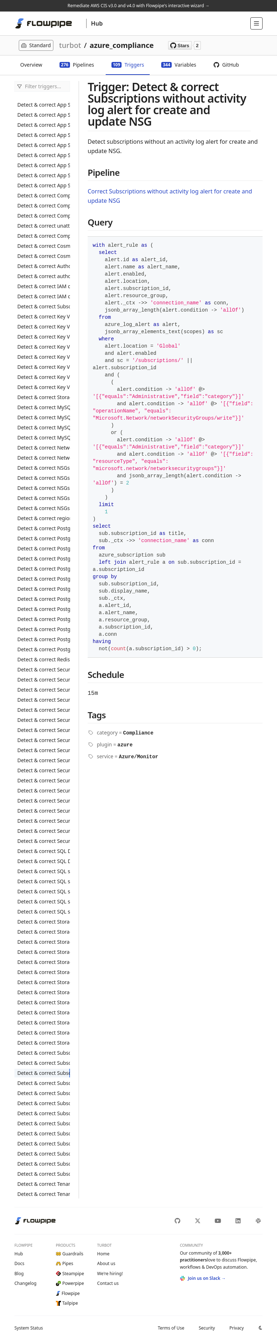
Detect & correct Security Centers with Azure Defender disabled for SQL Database (43, 790)
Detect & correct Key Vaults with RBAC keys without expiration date (43, 377)
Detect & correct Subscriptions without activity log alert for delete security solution (43, 1133)
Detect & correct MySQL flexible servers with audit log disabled (43, 407)
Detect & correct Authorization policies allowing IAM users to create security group (43, 266)
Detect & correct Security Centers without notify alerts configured (43, 841)
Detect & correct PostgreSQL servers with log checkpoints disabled (43, 598)
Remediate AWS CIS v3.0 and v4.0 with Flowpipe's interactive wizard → (138, 6)
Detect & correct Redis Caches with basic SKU (43, 659)
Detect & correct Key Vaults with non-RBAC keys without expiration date (43, 356)
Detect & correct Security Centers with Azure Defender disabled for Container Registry (43, 719)
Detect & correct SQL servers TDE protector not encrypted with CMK (43, 871)
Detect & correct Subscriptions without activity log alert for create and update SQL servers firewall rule (43, 1093)
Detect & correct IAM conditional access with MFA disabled (43, 286)
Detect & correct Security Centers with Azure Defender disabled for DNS (43, 740)
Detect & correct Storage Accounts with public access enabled (43, 992)
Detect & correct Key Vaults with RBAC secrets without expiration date (43, 387)
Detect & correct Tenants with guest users (43, 1183)
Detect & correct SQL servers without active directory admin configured (43, 911)
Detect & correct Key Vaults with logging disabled (43, 316)
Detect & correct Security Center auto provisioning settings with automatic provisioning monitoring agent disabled (43, 689)
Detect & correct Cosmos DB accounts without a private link (43, 256)
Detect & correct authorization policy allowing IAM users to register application (43, 276)
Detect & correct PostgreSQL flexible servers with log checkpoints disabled (43, 548)
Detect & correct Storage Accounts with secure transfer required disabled (43, 1012)
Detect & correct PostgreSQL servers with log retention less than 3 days (43, 639)
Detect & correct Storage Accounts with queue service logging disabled (43, 1002)
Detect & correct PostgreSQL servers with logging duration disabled (43, 629)
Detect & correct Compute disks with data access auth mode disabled (43, 205)
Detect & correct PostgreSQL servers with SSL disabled (43, 649)
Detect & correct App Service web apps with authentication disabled (43, 114)
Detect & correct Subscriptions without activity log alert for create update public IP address (43, 1153)
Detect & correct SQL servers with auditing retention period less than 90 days (43, 891)
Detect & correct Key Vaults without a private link (43, 346)
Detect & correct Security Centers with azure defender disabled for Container (43, 709)
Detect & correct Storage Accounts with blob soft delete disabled (43, 941)
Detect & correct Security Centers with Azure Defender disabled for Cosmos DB (43, 730)
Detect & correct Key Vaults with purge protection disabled (43, 326)
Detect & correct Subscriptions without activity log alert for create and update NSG (43, 1072)
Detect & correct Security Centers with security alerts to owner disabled (43, 820)
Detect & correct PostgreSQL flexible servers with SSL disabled (43, 558)
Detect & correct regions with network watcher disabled (43, 518)
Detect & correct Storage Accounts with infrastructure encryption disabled (43, 972)
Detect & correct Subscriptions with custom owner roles (43, 306)
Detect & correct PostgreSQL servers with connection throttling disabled (43, 578)
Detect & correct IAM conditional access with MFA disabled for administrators (43, 296)
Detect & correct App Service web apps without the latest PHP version (43, 165)
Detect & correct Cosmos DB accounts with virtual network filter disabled (43, 245)
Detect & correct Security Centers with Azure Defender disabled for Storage (43, 810)
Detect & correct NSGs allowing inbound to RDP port (43, 477)
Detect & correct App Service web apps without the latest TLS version (43, 185)
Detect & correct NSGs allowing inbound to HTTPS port (43, 467)
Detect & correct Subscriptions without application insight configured (43, 1163)
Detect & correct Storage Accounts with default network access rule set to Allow (43, 951)
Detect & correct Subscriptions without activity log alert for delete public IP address (43, 1123)
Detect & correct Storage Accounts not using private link (43, 1042)
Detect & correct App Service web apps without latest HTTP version (43, 155)
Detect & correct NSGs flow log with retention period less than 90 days (43, 508)
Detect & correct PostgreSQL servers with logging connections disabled (43, 609)
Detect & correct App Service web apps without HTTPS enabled (43, 145)
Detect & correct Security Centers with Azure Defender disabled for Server (43, 780)
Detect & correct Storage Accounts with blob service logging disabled (43, 931)
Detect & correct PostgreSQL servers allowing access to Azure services (43, 568)
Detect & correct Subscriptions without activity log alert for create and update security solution (43, 1083)
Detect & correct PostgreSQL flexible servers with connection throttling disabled (43, 538)
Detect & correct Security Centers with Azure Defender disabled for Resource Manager (43, 770)
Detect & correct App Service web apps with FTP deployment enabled (43, 124)
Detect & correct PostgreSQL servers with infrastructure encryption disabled (43, 588)
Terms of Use (171, 1328)
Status (28, 1328)
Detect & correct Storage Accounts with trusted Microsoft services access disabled (43, 1032)
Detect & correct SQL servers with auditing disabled (43, 881)
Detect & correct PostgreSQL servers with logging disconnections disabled (43, 619)
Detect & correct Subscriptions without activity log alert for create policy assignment (43, 1062)
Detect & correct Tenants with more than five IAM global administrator (43, 1194)
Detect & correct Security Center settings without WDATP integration (43, 679)
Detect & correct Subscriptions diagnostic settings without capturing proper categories (43, 1052)
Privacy (236, 1328)
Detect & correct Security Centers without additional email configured (43, 830)
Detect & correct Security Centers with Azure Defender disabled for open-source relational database (43, 760)
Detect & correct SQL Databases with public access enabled (43, 851)
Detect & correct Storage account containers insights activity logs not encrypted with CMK (43, 397)
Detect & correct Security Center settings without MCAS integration (43, 669)
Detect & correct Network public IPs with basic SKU (43, 457)
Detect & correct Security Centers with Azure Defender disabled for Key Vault (43, 750)
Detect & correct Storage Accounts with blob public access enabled (43, 921)
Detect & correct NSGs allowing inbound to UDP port (43, 498)
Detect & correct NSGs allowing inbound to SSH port (43, 487)
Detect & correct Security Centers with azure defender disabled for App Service (43, 699)
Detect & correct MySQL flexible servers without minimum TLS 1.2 (43, 437)
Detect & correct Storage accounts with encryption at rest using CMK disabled (43, 962)
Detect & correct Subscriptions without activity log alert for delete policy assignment (43, 1113)
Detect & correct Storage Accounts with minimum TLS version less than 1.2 (43, 982)
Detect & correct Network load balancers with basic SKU (43, 447)
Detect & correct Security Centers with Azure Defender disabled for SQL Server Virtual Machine (43, 800)
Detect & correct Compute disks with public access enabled (43, 215)
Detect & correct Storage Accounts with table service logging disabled (43, 1022)
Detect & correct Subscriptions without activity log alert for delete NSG (43, 1103)
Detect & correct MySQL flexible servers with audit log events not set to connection (43, 417)
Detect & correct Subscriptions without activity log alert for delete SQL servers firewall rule (43, 1143)
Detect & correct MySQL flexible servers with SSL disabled (43, 427)
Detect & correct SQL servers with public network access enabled (43, 901)
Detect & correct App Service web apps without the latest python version (43, 175)
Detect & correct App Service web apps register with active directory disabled (43, 104)
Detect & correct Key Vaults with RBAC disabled (43, 336)
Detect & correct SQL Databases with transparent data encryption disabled (43, 861)
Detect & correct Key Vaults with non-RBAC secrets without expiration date (43, 366)
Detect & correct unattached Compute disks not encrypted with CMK (43, 225)
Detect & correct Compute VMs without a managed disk (43, 235)
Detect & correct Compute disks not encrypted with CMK (43, 195)
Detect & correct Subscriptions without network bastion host (43, 1173)
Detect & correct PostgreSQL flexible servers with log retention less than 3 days (43, 528)
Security (207, 1328)
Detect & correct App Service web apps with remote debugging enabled (43, 134)
